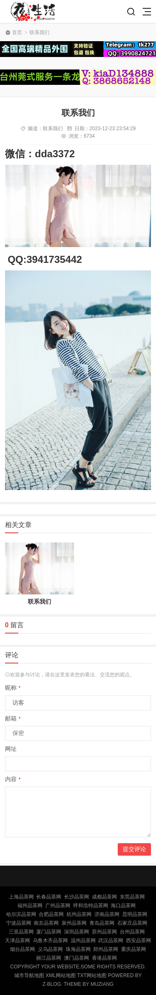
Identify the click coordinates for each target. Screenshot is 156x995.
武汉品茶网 (110, 940)
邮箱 (13, 718)
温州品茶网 (83, 940)
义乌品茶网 (50, 949)
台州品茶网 (132, 932)
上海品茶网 (21, 897)
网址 (11, 748)
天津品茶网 (17, 940)
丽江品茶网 (48, 958)
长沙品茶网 (76, 897)
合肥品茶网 (51, 914)
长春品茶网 (48, 897)
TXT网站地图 (92, 975)
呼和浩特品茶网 (90, 905)
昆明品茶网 (134, 914)
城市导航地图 (29, 975)
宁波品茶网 (18, 923)
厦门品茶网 (48, 932)
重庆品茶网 (133, 949)
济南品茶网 (106, 914)
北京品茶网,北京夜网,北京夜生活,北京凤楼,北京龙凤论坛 (35, 11)
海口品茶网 (123, 905)
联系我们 (40, 32)
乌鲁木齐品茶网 (50, 940)
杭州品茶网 (79, 914)
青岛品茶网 (101, 923)
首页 (17, 32)
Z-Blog (51, 984)
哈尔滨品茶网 (21, 914)
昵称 (13, 687)
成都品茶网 (104, 897)
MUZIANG (102, 984)
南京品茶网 (46, 923)
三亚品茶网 (21, 932)
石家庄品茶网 (132, 923)
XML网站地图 (60, 975)
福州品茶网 (29, 905)
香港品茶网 (104, 958)
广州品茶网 (57, 905)
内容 (13, 779)
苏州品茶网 (104, 932)
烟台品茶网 (22, 949)
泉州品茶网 (74, 923)
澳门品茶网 (76, 958)
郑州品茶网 (105, 949)
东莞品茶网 (132, 897)
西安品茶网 (138, 940)
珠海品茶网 (78, 949)
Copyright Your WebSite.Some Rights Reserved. (78, 967)
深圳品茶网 (76, 932)
